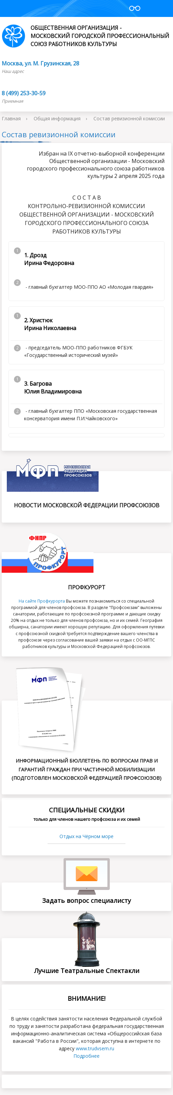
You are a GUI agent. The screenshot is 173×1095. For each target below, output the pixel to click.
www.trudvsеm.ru (95, 1048)
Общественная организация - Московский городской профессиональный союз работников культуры (85, 36)
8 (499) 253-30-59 (24, 93)
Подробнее (86, 1056)
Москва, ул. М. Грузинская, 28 (40, 63)
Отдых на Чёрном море (86, 836)
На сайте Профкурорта (42, 601)
